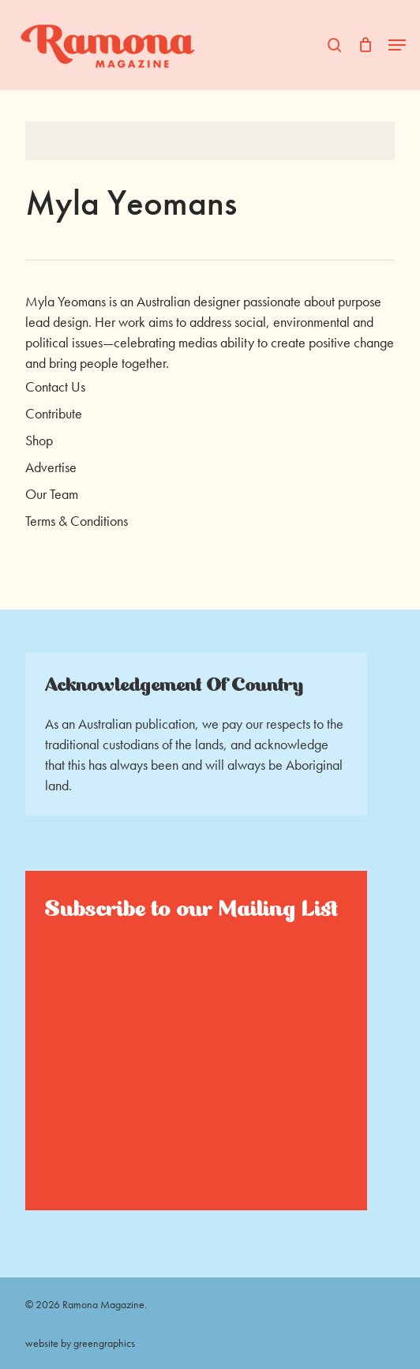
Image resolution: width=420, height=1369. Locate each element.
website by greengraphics (80, 1343)
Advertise (51, 467)
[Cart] (365, 45)
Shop (39, 440)
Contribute (53, 413)
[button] (397, 45)
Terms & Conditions (76, 521)
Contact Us (55, 386)
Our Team (51, 494)
